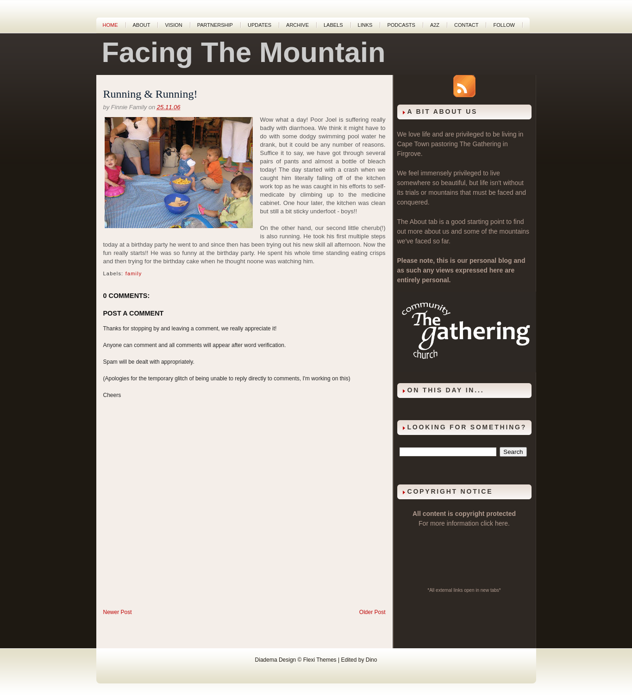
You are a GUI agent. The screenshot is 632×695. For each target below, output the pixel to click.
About (141, 25)
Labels (333, 25)
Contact (466, 25)
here (501, 523)
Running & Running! (150, 94)
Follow (503, 25)
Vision (173, 25)
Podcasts (401, 25)
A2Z (434, 25)
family (133, 273)
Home (110, 25)
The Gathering (480, 144)
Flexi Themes (320, 660)
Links (365, 25)
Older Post (372, 612)
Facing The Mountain (244, 52)
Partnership (215, 25)
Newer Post (117, 612)
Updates (259, 25)
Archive (297, 25)
